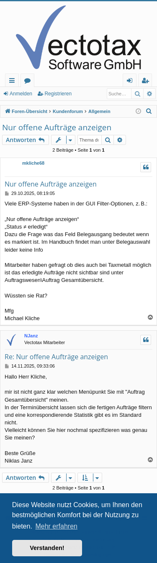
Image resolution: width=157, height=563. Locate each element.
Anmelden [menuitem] (132, 81)
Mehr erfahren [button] (56, 526)
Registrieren (58, 94)
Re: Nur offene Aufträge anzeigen (56, 357)
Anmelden (21, 94)
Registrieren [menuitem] (147, 81)
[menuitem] (149, 111)
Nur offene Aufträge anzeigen (56, 127)
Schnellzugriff (13, 81)
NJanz (31, 335)
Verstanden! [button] (47, 548)
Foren (29, 81)
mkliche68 (33, 163)
